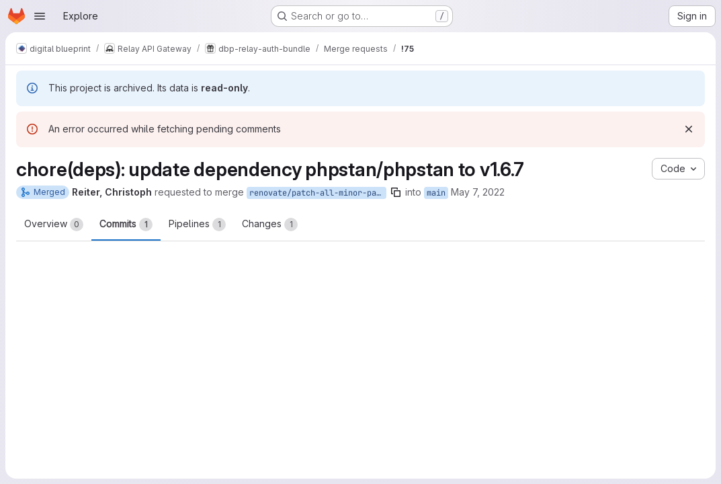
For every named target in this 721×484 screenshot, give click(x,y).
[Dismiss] (689, 129)
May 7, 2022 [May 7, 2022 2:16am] (478, 192)
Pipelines (197, 224)
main (436, 193)
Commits (126, 224)
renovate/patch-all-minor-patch (317, 193)
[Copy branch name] (396, 192)
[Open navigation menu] (39, 16)
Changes (270, 224)
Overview (53, 224)
